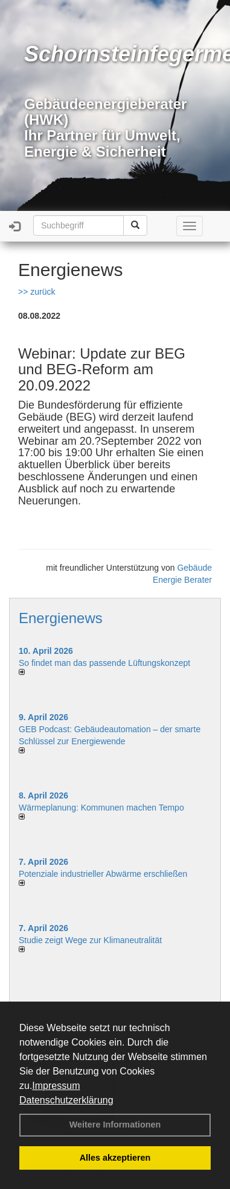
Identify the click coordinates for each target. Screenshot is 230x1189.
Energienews (61, 618)
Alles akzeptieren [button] (115, 1157)
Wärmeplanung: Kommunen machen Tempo (101, 807)
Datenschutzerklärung (66, 1100)
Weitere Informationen (115, 1124)
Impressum (56, 1086)
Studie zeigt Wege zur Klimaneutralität (90, 940)
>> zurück (36, 291)
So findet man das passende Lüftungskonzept (104, 663)
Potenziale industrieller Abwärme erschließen (103, 874)
